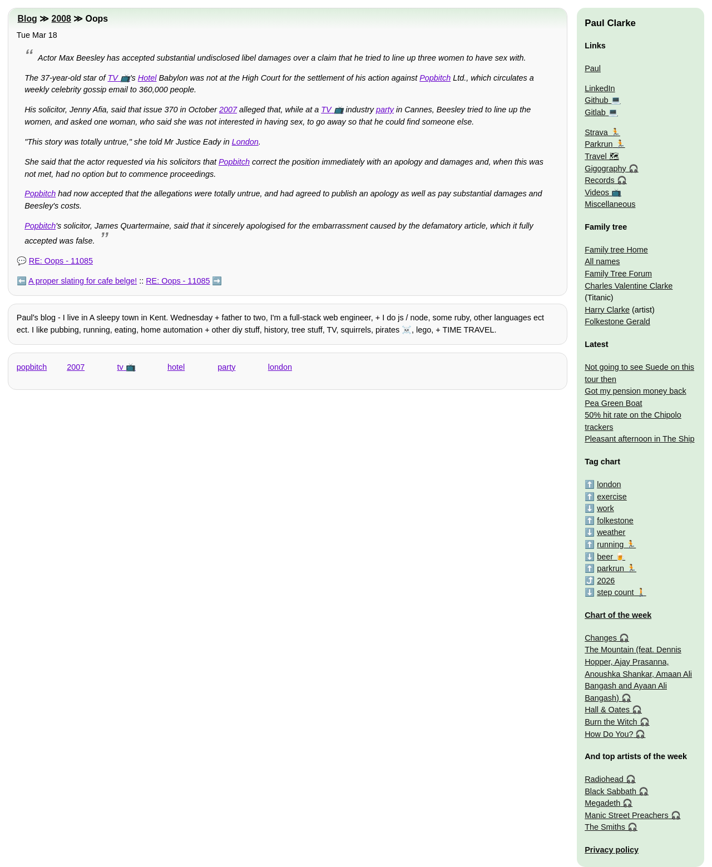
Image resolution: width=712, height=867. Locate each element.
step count (615, 592)
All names (602, 261)
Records (600, 180)
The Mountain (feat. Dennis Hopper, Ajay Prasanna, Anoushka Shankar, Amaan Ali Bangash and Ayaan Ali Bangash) (638, 673)
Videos (597, 192)
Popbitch (435, 77)
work (605, 508)
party (385, 109)
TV (112, 77)
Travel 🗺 (602, 156)
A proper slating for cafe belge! (82, 280)
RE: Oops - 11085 (61, 260)
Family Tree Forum (618, 273)
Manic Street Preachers (626, 815)
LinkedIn (600, 88)
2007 (228, 109)
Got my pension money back (635, 391)
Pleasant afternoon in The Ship (639, 438)
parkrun (610, 568)
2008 (61, 18)
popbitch (32, 367)
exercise (612, 496)
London (245, 141)
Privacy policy (612, 849)
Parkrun (598, 144)
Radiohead (604, 779)
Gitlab (595, 112)
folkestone (615, 520)
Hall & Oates (607, 709)
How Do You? (609, 734)
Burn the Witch (611, 721)
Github (596, 100)
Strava (596, 132)
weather (611, 532)
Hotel (147, 77)
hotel (176, 367)
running (610, 544)
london (280, 367)
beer (605, 556)
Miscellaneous (610, 204)
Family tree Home (616, 249)
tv (120, 367)
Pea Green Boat (613, 403)
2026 (606, 580)
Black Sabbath (610, 791)
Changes (601, 637)
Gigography (605, 168)
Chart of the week (618, 615)
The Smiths (605, 827)
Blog (27, 18)
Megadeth (602, 803)
